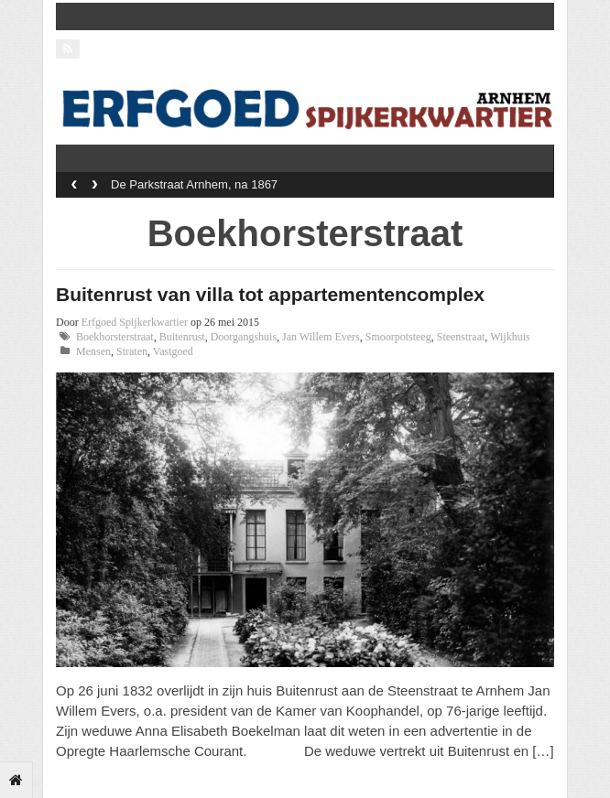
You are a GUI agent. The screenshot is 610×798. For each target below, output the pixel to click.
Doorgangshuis (244, 336)
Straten (131, 351)
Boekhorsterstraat (115, 336)
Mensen (93, 351)
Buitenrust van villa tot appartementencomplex (270, 294)
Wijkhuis (510, 336)
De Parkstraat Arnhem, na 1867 (194, 184)
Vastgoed (173, 351)
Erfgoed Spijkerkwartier (135, 322)
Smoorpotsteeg (398, 336)
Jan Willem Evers (321, 336)
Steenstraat (461, 336)
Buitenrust (182, 336)
